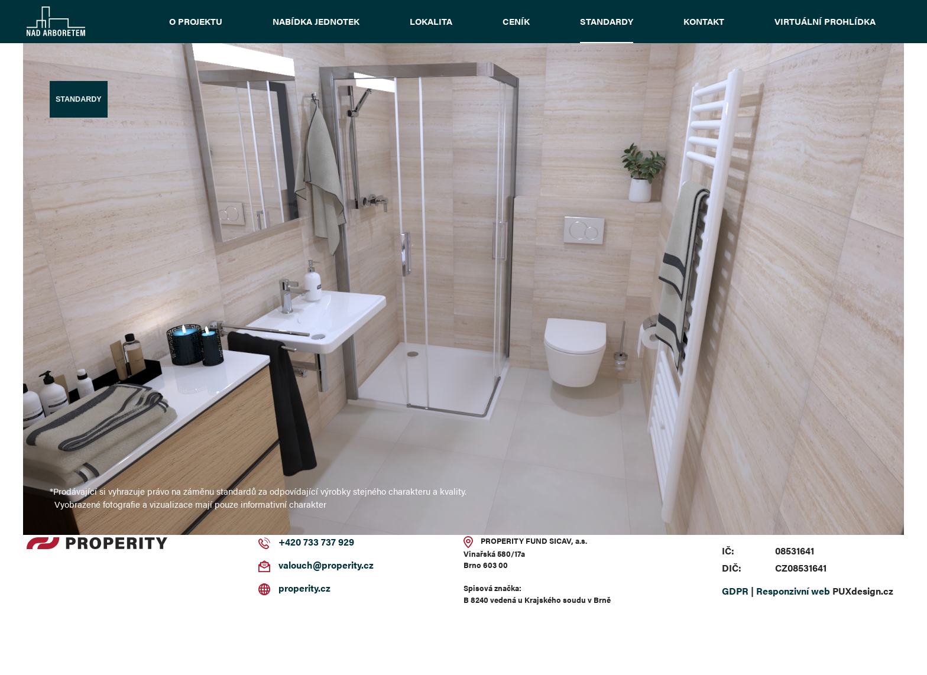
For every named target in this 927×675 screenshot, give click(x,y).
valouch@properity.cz (326, 565)
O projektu (195, 21)
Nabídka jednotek (316, 21)
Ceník (516, 21)
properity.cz (304, 588)
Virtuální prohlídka (825, 21)
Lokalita (431, 21)
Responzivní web (793, 591)
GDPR (735, 591)
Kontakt (703, 21)
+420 (289, 542)
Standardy (606, 21)
